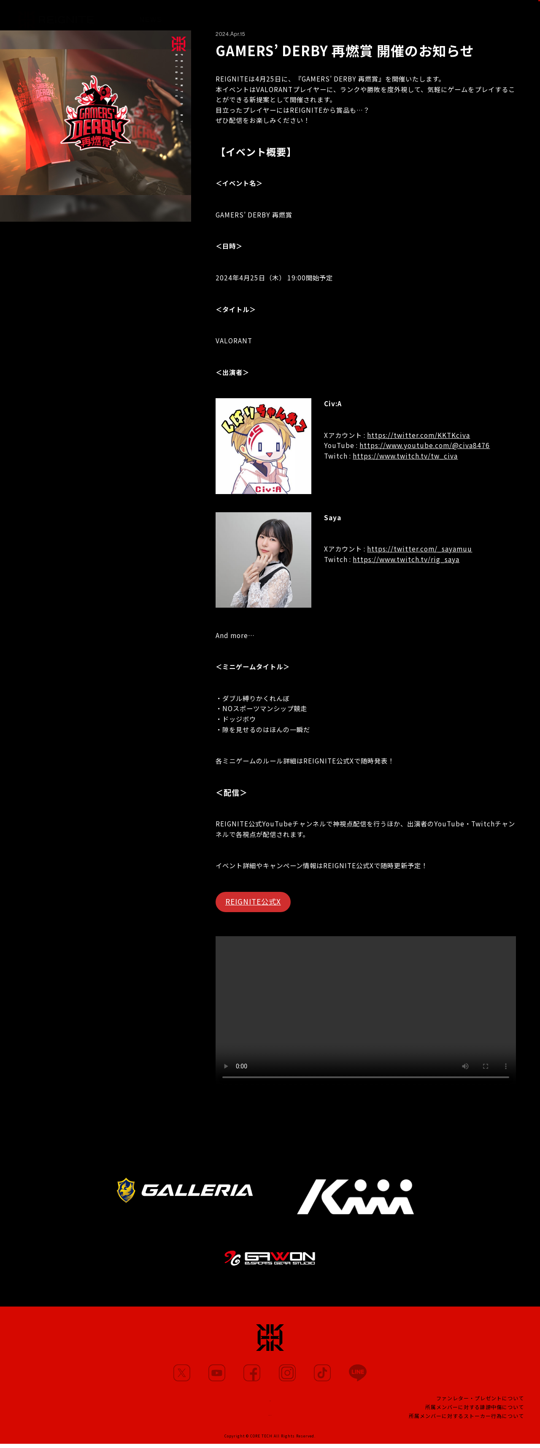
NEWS (150, 15)
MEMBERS (193, 15)
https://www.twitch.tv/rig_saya (406, 559)
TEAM (329, 15)
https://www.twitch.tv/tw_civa (405, 455)
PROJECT (370, 16)
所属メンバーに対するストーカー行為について (466, 1418)
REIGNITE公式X (253, 901)
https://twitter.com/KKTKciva (418, 435)
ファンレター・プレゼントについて (480, 1400)
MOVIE (238, 15)
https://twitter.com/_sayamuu (419, 548)
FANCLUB (418, 16)
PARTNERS (285, 15)
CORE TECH (261, 1440)
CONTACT (270, 1416)
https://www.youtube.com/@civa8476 (424, 445)
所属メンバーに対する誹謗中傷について (474, 1409)
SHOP (517, 15)
